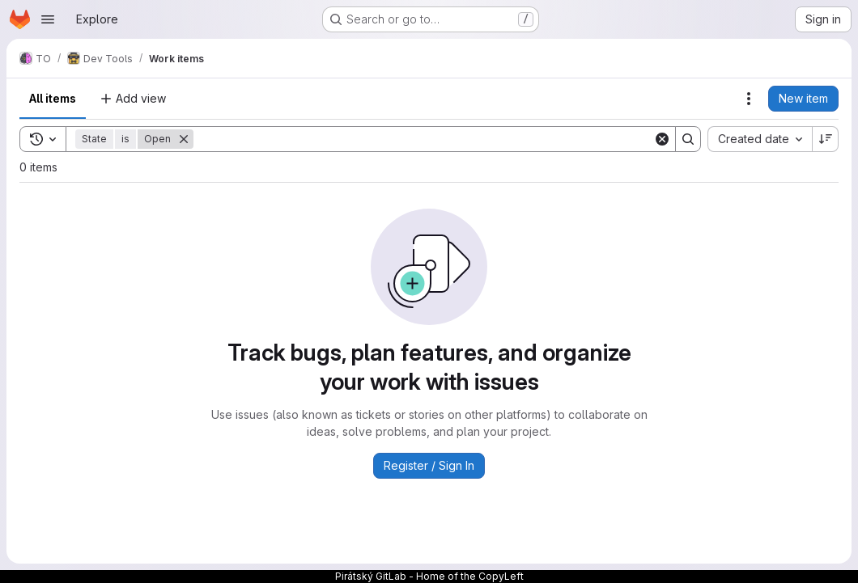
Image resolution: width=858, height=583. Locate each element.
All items (52, 98)
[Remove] (183, 139)
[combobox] (759, 139)
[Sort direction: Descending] (826, 139)
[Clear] (662, 139)
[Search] (423, 139)
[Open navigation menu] (48, 19)
